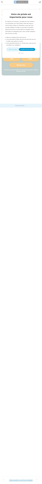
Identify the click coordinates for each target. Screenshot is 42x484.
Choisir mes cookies (12, 49)
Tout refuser (21, 53)
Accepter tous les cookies (27, 49)
